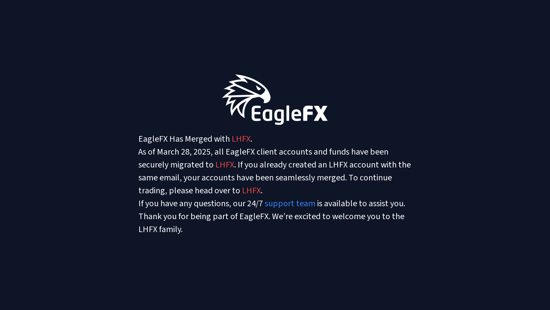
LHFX (241, 139)
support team (290, 204)
